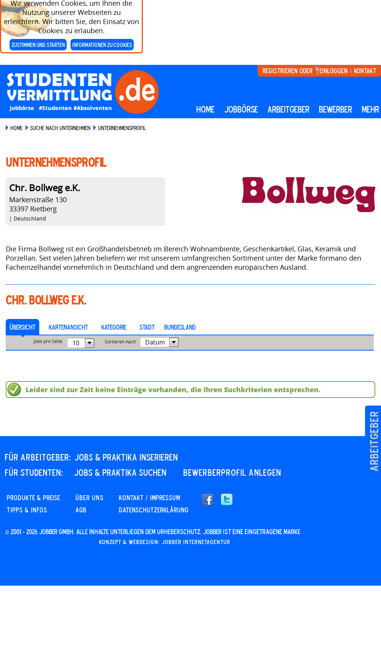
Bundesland (180, 327)
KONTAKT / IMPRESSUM (149, 497)
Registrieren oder (287, 70)
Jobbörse (241, 109)
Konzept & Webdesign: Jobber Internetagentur (164, 542)
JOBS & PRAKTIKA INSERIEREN (126, 457)
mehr (370, 109)
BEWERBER (335, 109)
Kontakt (365, 70)
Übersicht (22, 327)
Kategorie (113, 327)
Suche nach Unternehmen (60, 128)
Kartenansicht (68, 327)
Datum (155, 342)
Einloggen (333, 70)
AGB (80, 510)
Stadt (147, 327)
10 (75, 343)
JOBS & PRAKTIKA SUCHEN (120, 472)
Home (205, 109)
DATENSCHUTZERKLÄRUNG (154, 510)
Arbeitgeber (374, 441)
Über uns (89, 497)
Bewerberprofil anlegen (232, 472)
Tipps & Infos (27, 510)
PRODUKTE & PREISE (33, 497)
